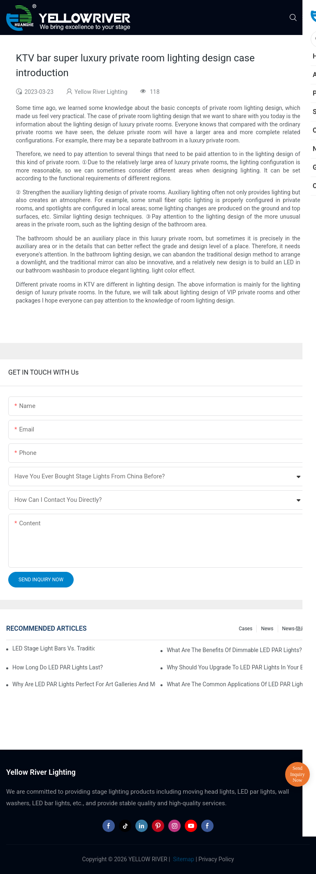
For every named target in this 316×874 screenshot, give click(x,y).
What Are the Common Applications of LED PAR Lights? (238, 684)
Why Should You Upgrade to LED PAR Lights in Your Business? (238, 667)
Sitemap (183, 859)
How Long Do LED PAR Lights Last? (57, 667)
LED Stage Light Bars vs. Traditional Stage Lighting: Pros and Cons (53, 648)
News (267, 629)
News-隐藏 (294, 629)
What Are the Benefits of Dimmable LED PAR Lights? (234, 650)
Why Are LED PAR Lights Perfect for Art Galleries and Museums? (84, 684)
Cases (245, 629)
